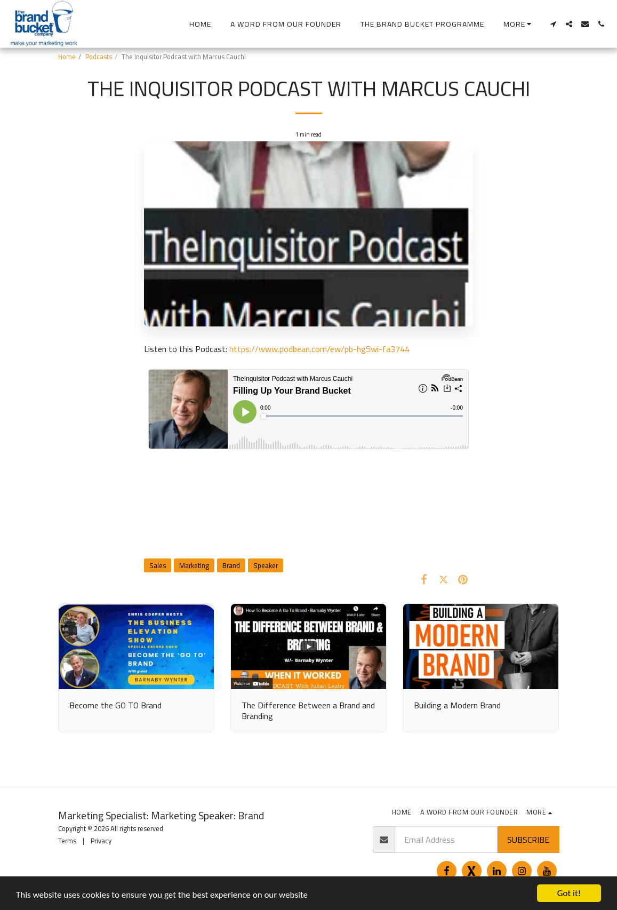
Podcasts (98, 56)
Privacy (101, 840)
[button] (553, 24)
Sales (157, 565)
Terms (67, 840)
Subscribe (528, 840)
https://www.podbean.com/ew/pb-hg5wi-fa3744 (319, 349)
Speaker (265, 565)
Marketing (194, 565)
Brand (231, 565)
